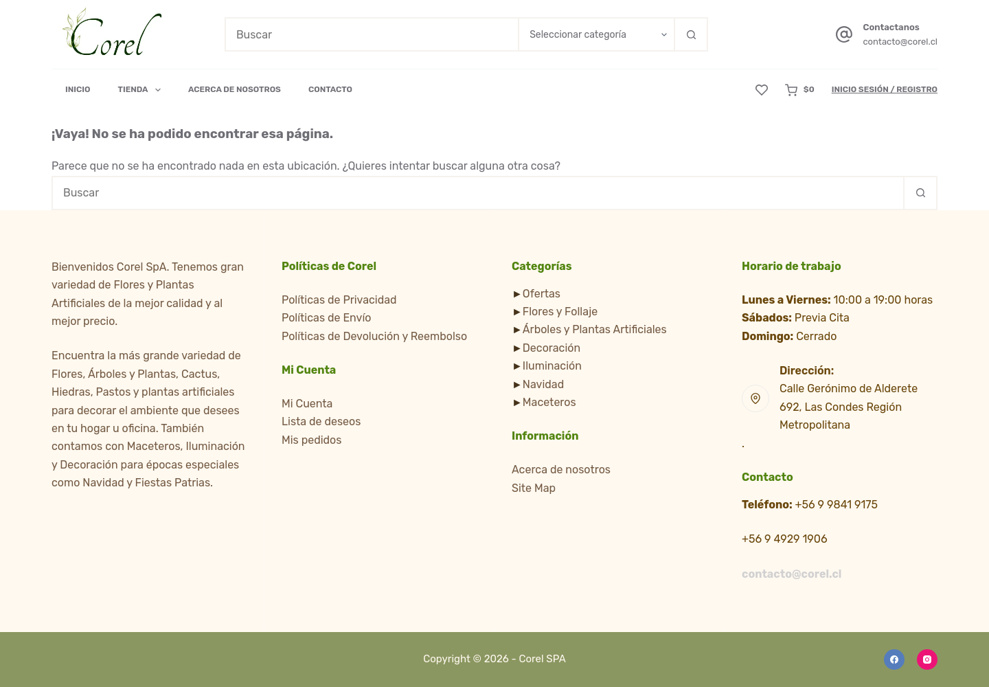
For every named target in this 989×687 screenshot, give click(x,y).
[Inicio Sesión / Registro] (884, 90)
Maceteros (549, 402)
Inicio (78, 89)
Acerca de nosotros (561, 469)
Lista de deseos (321, 421)
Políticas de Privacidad (339, 299)
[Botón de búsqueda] (691, 34)
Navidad (543, 384)
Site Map (534, 488)
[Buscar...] (371, 34)
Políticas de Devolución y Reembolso (374, 336)
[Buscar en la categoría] (596, 34)
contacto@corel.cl (900, 41)
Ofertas (541, 293)
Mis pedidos (311, 440)
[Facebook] (894, 659)
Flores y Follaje (560, 311)
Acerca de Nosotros (234, 89)
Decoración (551, 347)
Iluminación (552, 365)
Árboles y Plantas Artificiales (595, 329)
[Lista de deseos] (761, 90)
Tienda (142, 90)
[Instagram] (927, 659)
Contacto (330, 89)
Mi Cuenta (307, 403)
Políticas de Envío (326, 317)
